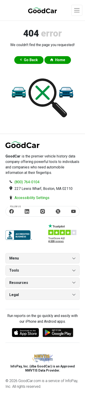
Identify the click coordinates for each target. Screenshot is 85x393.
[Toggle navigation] (76, 10)
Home (60, 60)
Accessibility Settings (32, 198)
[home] (37, 10)
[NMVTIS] (42, 359)
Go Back (31, 60)
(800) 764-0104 (27, 182)
